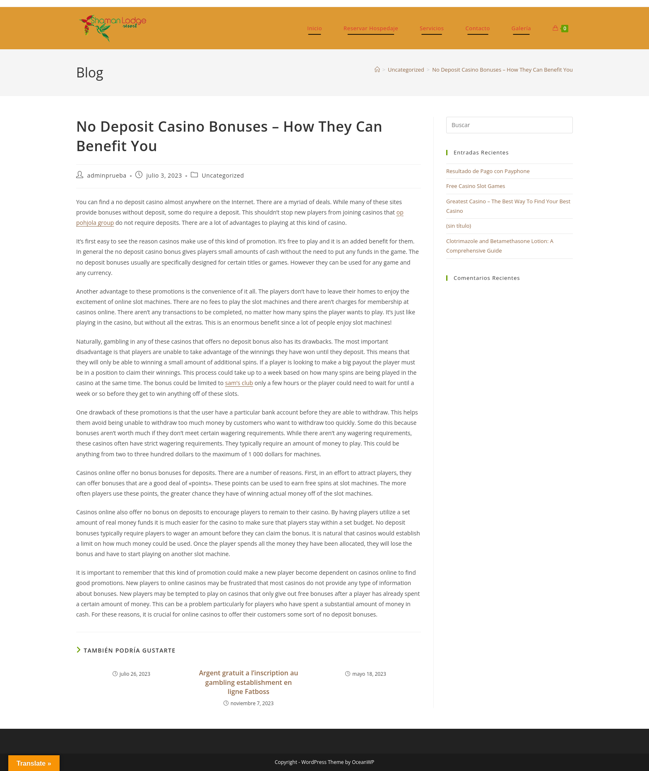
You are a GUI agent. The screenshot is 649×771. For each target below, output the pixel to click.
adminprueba (107, 175)
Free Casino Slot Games (475, 186)
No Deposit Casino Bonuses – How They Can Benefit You (502, 69)
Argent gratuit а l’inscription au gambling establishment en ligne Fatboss (248, 682)
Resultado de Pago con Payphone (488, 171)
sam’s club (239, 383)
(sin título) (458, 225)
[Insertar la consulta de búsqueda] (509, 125)
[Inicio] (377, 69)
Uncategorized (223, 175)
